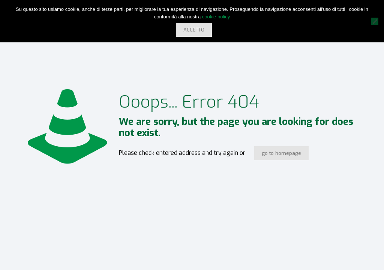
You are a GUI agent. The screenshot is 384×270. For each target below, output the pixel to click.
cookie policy (216, 17)
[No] (374, 21)
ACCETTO (193, 30)
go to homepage (281, 153)
